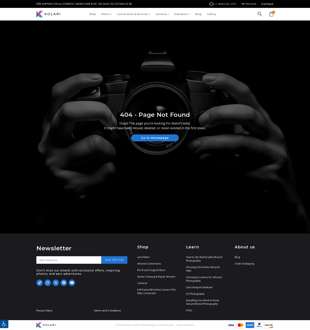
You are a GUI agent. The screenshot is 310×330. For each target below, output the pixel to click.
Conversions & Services (133, 14)
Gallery (211, 14)
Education (182, 14)
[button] (4, 324)
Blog (198, 14)
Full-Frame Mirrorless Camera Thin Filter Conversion (156, 291)
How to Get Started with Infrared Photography (204, 258)
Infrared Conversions (149, 263)
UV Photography (195, 293)
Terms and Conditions (107, 310)
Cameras (162, 14)
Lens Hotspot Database (199, 287)
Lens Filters (143, 257)
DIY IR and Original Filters (151, 270)
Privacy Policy (44, 310)
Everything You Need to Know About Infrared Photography (202, 302)
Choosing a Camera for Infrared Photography (204, 279)
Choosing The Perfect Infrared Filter (203, 268)
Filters (106, 14)
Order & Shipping (244, 263)
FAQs (189, 310)
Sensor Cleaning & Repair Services (156, 276)
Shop (92, 14)
